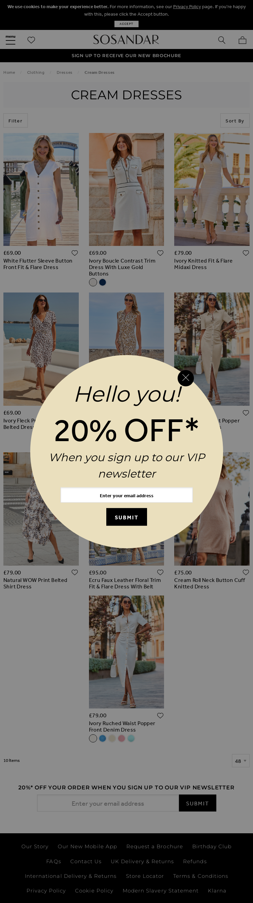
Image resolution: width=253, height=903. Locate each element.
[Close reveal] (186, 378)
